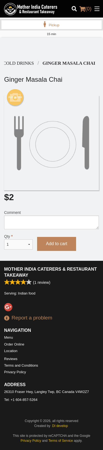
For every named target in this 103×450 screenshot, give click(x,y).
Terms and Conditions (21, 365)
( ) (85, 9)
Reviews (10, 359)
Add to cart (56, 243)
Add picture (15, 97)
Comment (51, 219)
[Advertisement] (51, 48)
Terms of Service (60, 441)
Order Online (14, 344)
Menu (8, 337)
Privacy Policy (15, 372)
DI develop (60, 426)
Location (10, 351)
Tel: (20, 400)
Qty (18, 242)
